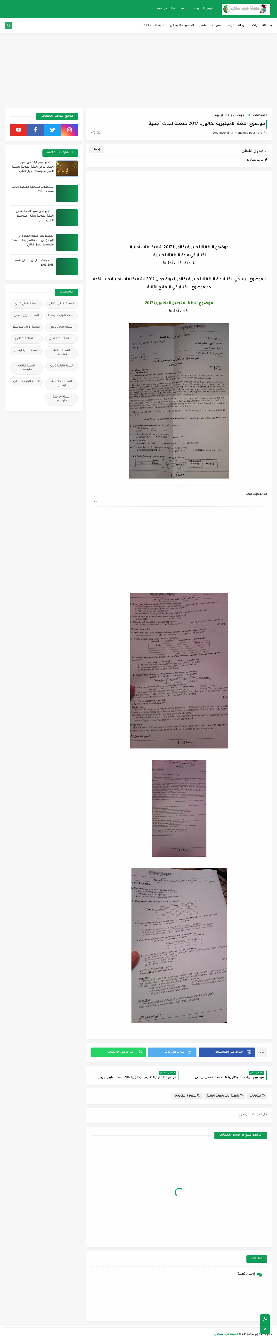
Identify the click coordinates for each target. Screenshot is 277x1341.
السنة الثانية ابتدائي (26, 350)
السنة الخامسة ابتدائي (61, 383)
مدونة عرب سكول (226, 1334)
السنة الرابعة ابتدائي (26, 381)
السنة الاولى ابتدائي (26, 315)
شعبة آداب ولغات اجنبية (231, 115)
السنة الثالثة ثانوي (26, 339)
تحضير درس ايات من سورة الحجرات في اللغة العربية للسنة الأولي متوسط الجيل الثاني (33, 167)
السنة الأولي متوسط (61, 315)
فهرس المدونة (205, 8)
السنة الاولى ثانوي (61, 327)
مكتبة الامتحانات (154, 25)
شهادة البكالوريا (187, 1095)
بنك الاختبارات (262, 25)
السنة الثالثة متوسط (61, 352)
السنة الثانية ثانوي (61, 366)
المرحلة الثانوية (238, 25)
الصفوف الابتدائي (182, 25)
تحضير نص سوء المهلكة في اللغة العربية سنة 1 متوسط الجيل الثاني (35, 216)
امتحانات (259, 115)
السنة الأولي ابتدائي (61, 304)
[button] (227, 1052)
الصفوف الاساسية (211, 25)
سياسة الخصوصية (170, 8)
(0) (95, 132)
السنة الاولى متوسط (26, 327)
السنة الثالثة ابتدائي (61, 339)
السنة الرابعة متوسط (61, 399)
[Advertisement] (138, 70)
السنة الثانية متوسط (26, 368)
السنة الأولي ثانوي (26, 304)
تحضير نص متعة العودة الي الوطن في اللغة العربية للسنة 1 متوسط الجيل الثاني (33, 241)
